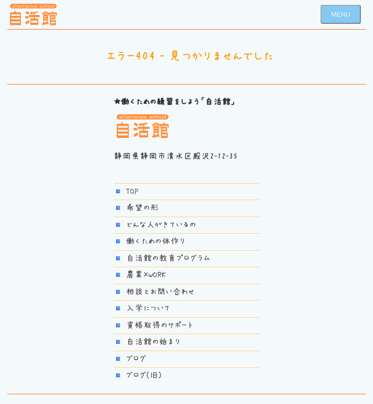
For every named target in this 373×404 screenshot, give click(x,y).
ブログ (136, 358)
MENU (340, 14)
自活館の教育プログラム (168, 258)
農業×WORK (146, 274)
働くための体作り (156, 241)
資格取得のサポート (159, 325)
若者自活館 (33, 14)
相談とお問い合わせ (160, 291)
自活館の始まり (153, 341)
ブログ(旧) (144, 375)
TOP (132, 191)
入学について (148, 308)
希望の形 (142, 207)
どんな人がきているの (161, 224)
